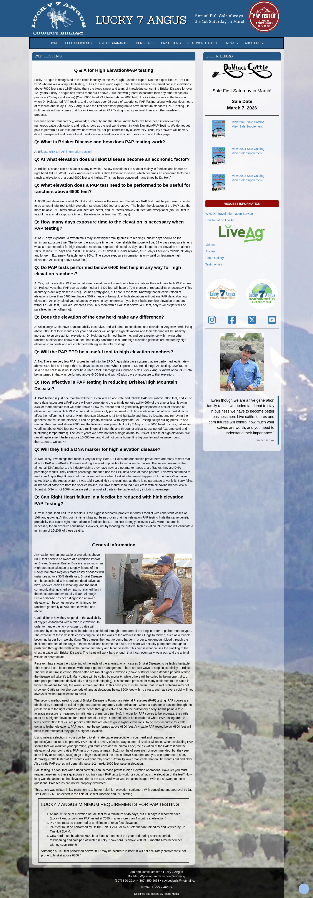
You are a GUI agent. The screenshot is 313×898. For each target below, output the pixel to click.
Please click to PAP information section (65, 151)
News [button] (232, 43)
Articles (210, 251)
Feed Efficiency (78, 43)
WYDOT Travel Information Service (229, 213)
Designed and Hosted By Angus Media (156, 893)
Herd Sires (145, 43)
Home (54, 43)
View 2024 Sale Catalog (248, 149)
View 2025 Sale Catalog (248, 122)
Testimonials (213, 264)
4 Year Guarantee (114, 43)
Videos (210, 245)
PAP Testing (171, 43)
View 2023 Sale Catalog (248, 176)
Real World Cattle (203, 43)
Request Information (242, 203)
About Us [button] (254, 43)
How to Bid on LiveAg (220, 220)
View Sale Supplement (247, 126)
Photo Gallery (214, 258)
